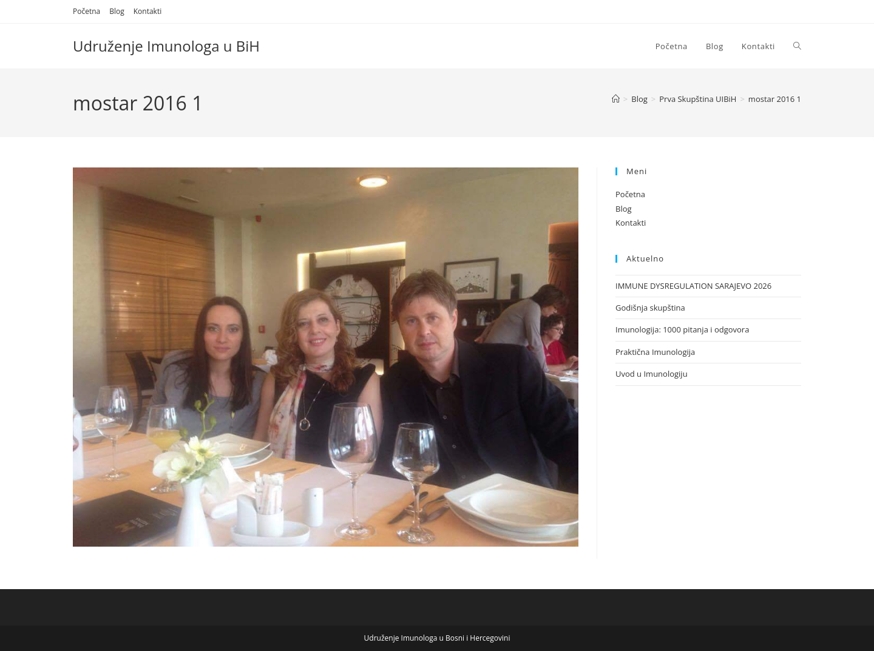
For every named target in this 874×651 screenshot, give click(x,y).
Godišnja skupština (650, 307)
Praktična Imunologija (655, 351)
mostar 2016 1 (774, 98)
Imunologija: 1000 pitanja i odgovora (682, 329)
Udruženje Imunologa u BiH (166, 46)
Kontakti (147, 11)
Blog (116, 11)
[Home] (616, 98)
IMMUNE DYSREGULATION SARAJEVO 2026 (693, 285)
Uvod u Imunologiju (651, 373)
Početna (86, 11)
